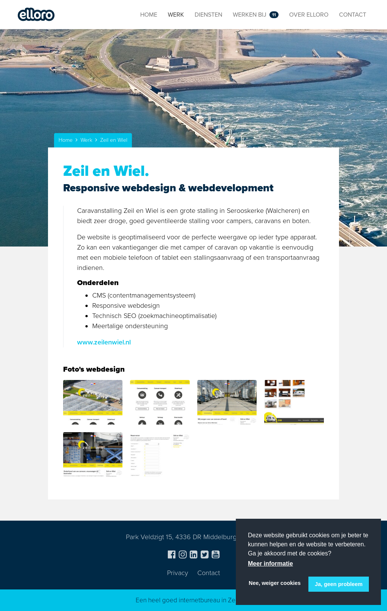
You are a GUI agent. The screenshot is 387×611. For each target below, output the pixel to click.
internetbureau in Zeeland (215, 600)
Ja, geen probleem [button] (338, 584)
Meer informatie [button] (270, 563)
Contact (208, 573)
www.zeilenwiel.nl (104, 342)
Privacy (177, 573)
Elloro (36, 14)
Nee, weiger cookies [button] (275, 583)
